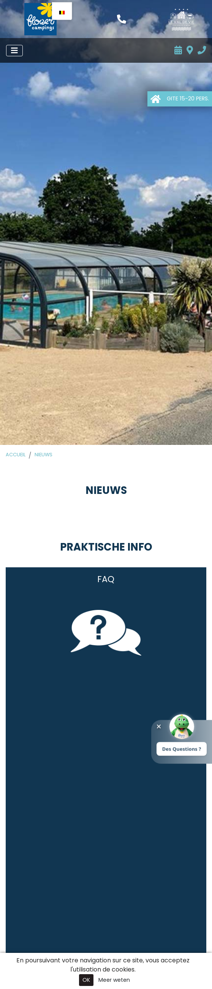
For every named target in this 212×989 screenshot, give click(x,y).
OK (86, 980)
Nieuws (43, 454)
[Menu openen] (14, 50)
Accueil (15, 454)
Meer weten (114, 980)
